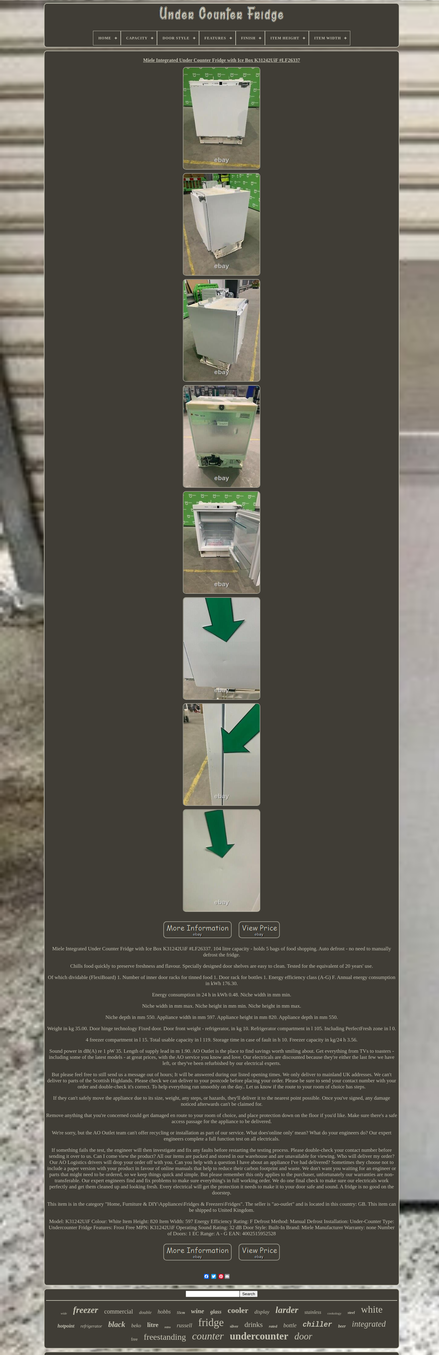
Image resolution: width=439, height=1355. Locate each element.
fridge (211, 1322)
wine (197, 1311)
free (134, 1339)
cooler (238, 1310)
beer (342, 1326)
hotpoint (66, 1325)
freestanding (165, 1337)
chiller (317, 1325)
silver (234, 1326)
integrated (369, 1323)
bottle (289, 1325)
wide (64, 1313)
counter (208, 1336)
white (372, 1309)
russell (184, 1325)
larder (287, 1310)
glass (216, 1312)
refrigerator (91, 1326)
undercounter (259, 1336)
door (303, 1336)
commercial (118, 1311)
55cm (181, 1313)
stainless (313, 1312)
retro (168, 1327)
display (261, 1312)
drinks (253, 1324)
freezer (85, 1310)
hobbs (164, 1312)
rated (273, 1326)
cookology (334, 1313)
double (145, 1312)
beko (136, 1325)
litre (153, 1324)
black (116, 1324)
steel (351, 1312)
